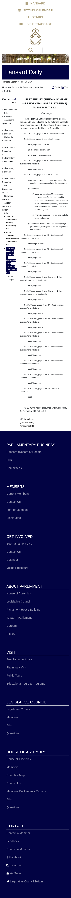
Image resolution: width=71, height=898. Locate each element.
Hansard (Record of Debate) (24, 451)
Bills (9, 460)
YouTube (13, 873)
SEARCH (35, 17)
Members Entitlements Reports (26, 791)
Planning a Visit (16, 667)
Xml (65, 87)
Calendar (12, 559)
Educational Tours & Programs (25, 683)
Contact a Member (18, 833)
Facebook (13, 857)
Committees (14, 468)
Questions (12, 733)
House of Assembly (18, 593)
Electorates (13, 517)
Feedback (12, 841)
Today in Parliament (19, 617)
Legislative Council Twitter (24, 881)
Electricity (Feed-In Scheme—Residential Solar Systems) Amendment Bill (11, 260)
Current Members (17, 493)
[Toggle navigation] (39, 50)
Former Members (17, 509)
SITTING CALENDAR (35, 10)
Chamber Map (15, 775)
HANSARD (35, 3)
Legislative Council (18, 601)
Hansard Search (9, 82)
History (10, 633)
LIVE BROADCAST (36, 24)
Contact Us (13, 501)
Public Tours (14, 675)
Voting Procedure (17, 567)
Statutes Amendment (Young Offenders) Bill (11, 222)
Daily (56, 87)
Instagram (14, 865)
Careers (11, 625)
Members (12, 717)
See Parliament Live (19, 543)
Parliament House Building (23, 609)
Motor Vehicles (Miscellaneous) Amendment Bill (13, 238)
